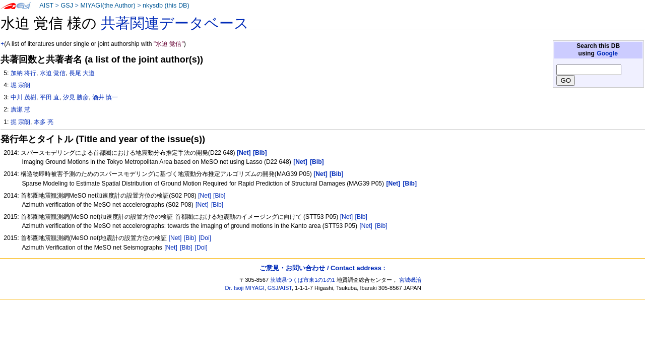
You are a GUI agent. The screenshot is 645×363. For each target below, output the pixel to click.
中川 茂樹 (23, 97)
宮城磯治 (410, 280)
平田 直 (49, 97)
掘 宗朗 (20, 122)
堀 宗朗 (20, 85)
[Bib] (219, 195)
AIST (46, 5)
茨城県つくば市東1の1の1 (302, 280)
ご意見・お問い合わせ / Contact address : (322, 268)
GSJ (66, 5)
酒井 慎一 (105, 97)
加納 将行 (23, 73)
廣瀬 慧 (20, 109)
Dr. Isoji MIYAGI (245, 288)
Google (607, 53)
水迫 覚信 (53, 73)
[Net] (204, 195)
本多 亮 (43, 122)
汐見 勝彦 (76, 97)
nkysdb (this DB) (166, 5)
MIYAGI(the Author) (107, 5)
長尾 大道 (82, 73)
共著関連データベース (175, 23)
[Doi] (205, 237)
